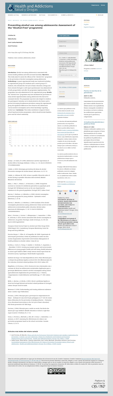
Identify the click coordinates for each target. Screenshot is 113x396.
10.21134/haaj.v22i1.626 (65, 213)
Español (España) (89, 27)
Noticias (42, 15)
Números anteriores (29, 15)
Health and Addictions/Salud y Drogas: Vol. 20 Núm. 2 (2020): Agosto (40, 344)
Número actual (13, 15)
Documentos (53, 15)
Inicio (10, 20)
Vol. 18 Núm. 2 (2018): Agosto (29, 20)
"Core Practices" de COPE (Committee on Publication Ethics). (66, 184)
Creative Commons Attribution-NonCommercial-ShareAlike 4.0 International (68, 132)
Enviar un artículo (92, 78)
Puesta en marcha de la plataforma (92, 92)
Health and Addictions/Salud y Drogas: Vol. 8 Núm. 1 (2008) (51, 338)
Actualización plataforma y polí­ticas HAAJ (94, 123)
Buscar (100, 15)
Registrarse (95, 5)
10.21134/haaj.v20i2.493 (65, 229)
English (86, 24)
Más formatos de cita (66, 75)
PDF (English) (64, 35)
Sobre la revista (67, 15)
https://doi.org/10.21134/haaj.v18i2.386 (22, 52)
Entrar (103, 5)
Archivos (16, 20)
